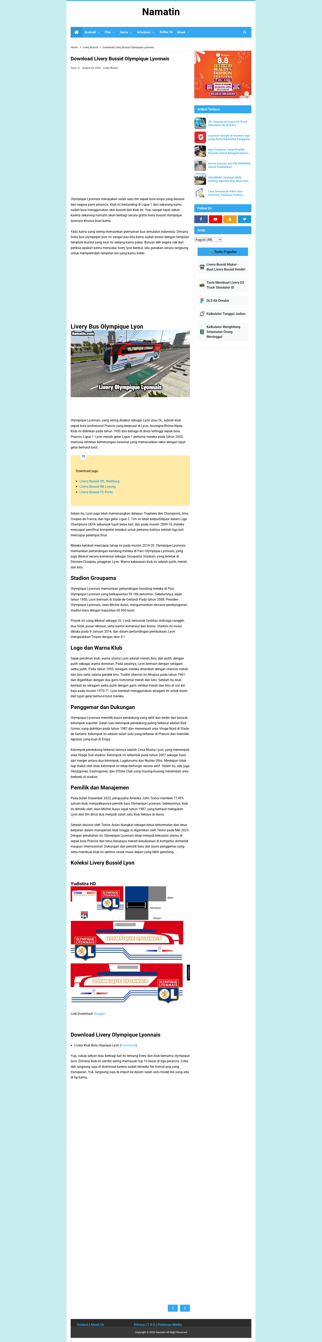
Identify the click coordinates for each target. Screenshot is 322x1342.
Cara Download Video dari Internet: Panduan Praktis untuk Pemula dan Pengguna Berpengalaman (227, 193)
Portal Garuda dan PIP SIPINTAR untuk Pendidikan (229, 165)
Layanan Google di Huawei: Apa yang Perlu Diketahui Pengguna (229, 137)
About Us (97, 1325)
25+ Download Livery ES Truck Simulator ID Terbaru (227, 123)
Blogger (99, 1014)
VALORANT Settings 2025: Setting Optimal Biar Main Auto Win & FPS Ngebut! (229, 179)
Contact (82, 1325)
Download (128, 1045)
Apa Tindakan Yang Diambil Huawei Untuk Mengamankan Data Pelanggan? (228, 151)
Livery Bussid (110, 68)
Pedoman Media (170, 1325)
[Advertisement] (130, 102)
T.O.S (151, 1325)
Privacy (139, 1325)
